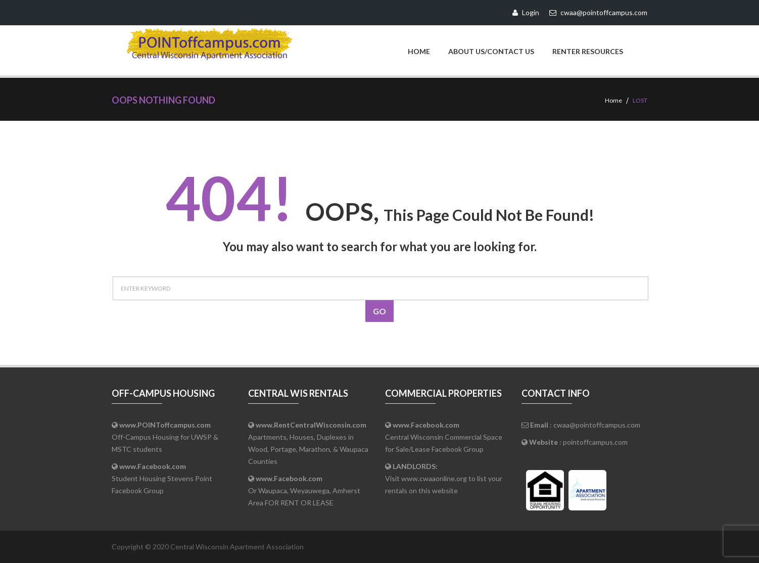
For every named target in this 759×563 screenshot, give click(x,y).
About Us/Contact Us (491, 51)
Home (419, 51)
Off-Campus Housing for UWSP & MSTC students (165, 436)
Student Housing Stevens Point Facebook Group (162, 478)
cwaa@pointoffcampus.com (596, 424)
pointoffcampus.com (595, 442)
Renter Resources (587, 51)
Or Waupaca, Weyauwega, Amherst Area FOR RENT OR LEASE (304, 490)
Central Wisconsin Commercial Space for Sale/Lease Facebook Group (443, 436)
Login (525, 12)
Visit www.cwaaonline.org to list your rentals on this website (443, 478)
